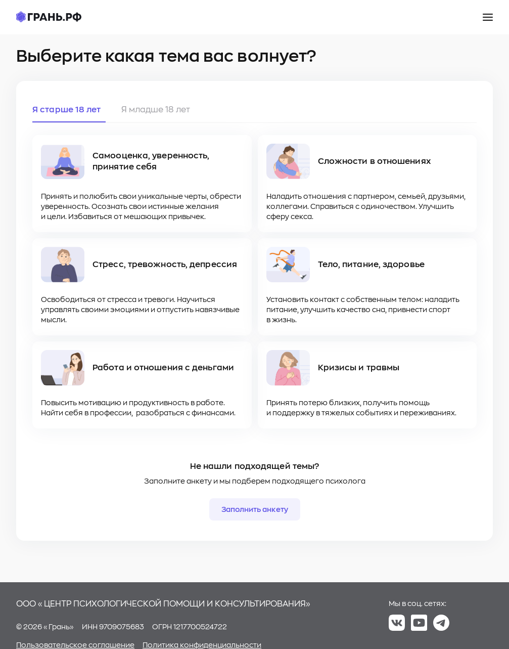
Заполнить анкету (254, 509)
